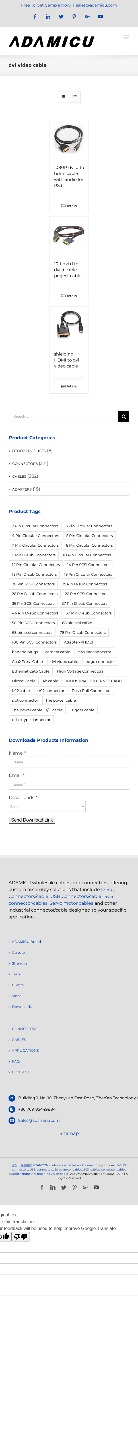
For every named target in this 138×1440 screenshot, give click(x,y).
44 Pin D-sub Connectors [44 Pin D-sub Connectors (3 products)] (35, 613)
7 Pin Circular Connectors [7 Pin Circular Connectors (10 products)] (35, 545)
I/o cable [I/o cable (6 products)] (50, 681)
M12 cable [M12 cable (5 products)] (21, 690)
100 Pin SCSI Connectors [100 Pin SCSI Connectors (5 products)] (34, 642)
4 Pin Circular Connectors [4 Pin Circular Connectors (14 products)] (35, 535)
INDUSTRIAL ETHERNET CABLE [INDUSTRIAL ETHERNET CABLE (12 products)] (95, 681)
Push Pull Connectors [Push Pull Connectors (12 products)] (91, 690)
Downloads (22, 1006)
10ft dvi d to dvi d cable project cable (67, 269)
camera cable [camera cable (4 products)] (57, 651)
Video (17, 996)
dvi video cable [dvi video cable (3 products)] (64, 661)
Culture (18, 952)
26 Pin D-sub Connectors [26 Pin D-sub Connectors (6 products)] (34, 593)
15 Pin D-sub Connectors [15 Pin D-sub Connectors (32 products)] (34, 574)
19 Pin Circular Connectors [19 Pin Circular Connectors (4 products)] (88, 574)
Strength (19, 963)
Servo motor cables (71, 903)
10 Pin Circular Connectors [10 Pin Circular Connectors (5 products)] (87, 555)
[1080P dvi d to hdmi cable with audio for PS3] (69, 139)
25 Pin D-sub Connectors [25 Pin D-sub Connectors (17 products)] (84, 584)
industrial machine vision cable (45, 1174)
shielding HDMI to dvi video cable (66, 360)
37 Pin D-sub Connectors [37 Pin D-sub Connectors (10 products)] (84, 603)
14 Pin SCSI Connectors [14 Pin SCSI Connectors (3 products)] (88, 564)
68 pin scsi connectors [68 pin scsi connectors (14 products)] (32, 632)
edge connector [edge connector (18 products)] (100, 661)
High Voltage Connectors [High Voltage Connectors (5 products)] (80, 671)
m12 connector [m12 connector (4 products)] (50, 690)
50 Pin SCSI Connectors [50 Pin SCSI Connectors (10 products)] (33, 622)
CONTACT (20, 1072)
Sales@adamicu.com (39, 1120)
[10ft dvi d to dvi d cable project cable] (69, 235)
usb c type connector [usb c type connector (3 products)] (31, 719)
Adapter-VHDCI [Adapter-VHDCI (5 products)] (78, 642)
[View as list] (74, 97)
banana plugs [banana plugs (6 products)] (25, 651)
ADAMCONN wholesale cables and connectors (66, 1165)
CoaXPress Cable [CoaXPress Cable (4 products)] (27, 661)
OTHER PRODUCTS (29, 451)
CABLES (19, 476)
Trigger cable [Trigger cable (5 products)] (82, 710)
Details (71, 206)
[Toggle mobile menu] (126, 37)
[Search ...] (63, 416)
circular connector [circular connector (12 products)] (94, 651)
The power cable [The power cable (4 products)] (61, 700)
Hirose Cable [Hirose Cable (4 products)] (24, 681)
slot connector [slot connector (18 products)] (25, 700)
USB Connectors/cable (75, 896)
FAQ (16, 1061)
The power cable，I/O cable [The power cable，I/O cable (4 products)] (37, 710)
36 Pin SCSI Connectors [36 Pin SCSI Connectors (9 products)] (33, 603)
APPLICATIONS (25, 1050)
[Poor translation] (21, 1236)
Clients (18, 985)
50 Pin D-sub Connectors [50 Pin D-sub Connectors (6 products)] (89, 613)
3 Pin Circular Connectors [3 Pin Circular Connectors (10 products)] (89, 526)
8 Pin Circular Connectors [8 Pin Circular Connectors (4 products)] (89, 545)
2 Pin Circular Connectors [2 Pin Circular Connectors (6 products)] (35, 526)
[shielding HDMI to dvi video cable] (69, 326)
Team (16, 974)
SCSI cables (91, 1169)
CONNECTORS (25, 463)
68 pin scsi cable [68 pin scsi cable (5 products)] (77, 622)
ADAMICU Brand (26, 941)
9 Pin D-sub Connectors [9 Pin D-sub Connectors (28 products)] (33, 555)
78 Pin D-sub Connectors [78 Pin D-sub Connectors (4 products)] (83, 632)
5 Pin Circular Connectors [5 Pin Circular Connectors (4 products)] (89, 535)
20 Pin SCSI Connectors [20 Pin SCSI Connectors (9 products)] (33, 584)
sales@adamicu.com (96, 5)
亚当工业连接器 (22, 1165)
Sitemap (69, 1133)
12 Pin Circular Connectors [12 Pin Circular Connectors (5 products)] (36, 564)
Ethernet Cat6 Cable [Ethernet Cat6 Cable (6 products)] (31, 671)
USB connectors (41, 1169)
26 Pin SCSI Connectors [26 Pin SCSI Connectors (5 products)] (86, 593)
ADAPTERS (22, 489)
